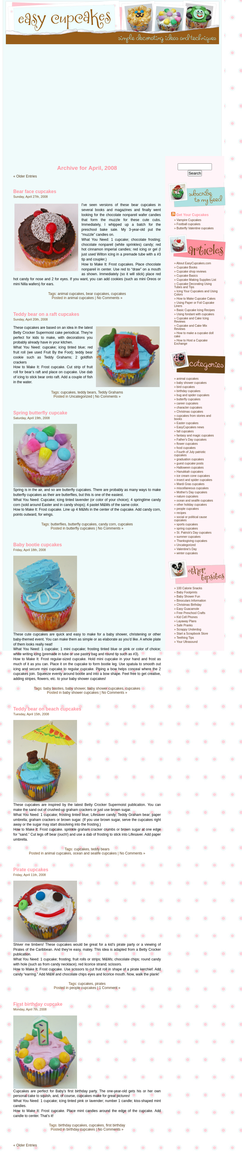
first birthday (115, 1125)
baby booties (53, 688)
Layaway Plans (186, 621)
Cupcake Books (186, 267)
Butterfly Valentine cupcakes (194, 228)
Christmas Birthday (188, 604)
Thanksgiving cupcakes (191, 540)
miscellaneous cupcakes (192, 488)
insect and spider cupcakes (194, 480)
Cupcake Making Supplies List (196, 279)
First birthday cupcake (37, 1004)
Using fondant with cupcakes (195, 314)
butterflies (58, 524)
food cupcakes (186, 447)
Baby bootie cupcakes (37, 544)
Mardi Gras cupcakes (190, 484)
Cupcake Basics (187, 275)
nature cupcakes (187, 496)
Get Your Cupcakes (192, 215)
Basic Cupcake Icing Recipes (195, 310)
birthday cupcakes (72, 1125)
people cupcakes (83, 988)
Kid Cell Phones (186, 617)
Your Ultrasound (186, 641)
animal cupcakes (71, 294)
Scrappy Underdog (188, 629)
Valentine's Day (186, 549)
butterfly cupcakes (82, 524)
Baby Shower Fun (188, 596)
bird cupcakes (185, 387)
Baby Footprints (186, 592)
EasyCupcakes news (190, 427)
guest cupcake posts (189, 463)
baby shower (75, 688)
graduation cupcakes (190, 459)
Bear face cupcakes (34, 191)
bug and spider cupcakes (192, 395)
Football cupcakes (188, 224)
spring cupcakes (187, 528)
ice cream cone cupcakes (193, 475)
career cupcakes (187, 403)
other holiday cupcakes (191, 504)
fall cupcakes (185, 431)
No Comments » (109, 298)
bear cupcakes (97, 294)
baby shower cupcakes (105, 688)
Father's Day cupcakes (191, 439)
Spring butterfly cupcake (40, 412)
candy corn (107, 524)
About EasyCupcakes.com (193, 263)
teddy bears (87, 392)
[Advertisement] (55, 101)
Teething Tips (185, 637)
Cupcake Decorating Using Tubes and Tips (193, 285)
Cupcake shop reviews (191, 271)
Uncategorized (80, 396)
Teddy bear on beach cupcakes (47, 708)
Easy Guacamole (187, 608)
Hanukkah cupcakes (189, 471)
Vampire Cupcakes (188, 220)
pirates (100, 984)
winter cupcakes (187, 553)
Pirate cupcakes (30, 869)
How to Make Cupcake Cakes (195, 298)
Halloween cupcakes (190, 467)
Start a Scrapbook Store (192, 633)
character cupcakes (189, 407)
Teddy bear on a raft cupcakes (46, 314)
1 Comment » (109, 988)
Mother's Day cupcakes (191, 492)
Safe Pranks (184, 625)
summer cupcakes (188, 536)
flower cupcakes (187, 443)
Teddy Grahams (110, 392)
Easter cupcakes (187, 423)
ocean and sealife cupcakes (95, 853)
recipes (181, 513)
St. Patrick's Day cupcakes (193, 532)
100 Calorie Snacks (189, 588)
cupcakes (118, 294)
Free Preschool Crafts (190, 613)
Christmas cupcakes (189, 411)
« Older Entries (25, 176)
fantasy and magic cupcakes (195, 435)
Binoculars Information (191, 600)
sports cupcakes (187, 524)
